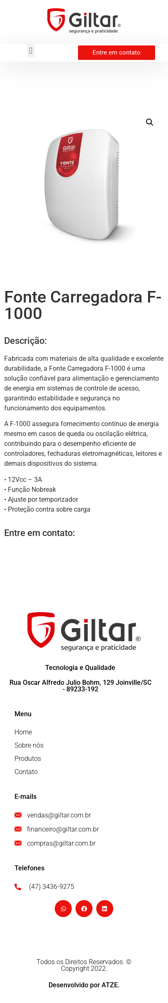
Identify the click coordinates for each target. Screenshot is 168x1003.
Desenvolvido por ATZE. (84, 985)
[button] (31, 50)
